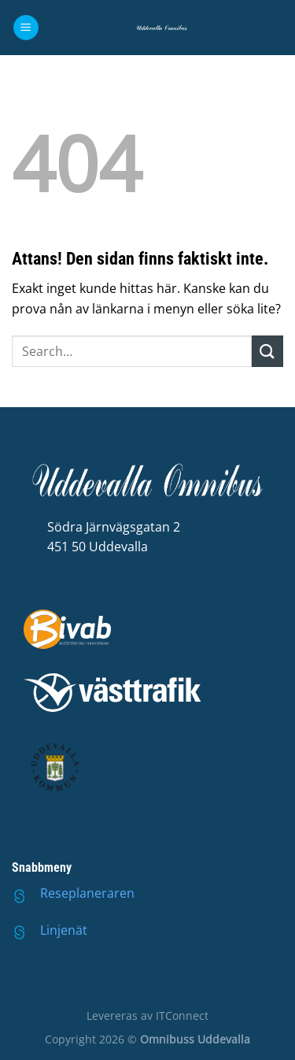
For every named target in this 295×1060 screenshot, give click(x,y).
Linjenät (63, 930)
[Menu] (26, 28)
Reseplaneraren (87, 893)
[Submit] (267, 350)
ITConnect (182, 1015)
